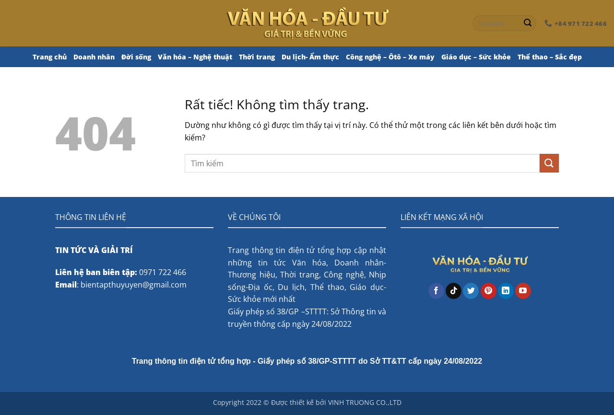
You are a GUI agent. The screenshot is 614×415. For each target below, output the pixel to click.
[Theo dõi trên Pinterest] (488, 291)
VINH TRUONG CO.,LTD (364, 402)
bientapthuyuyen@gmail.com (134, 284)
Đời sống (136, 56)
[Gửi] (528, 23)
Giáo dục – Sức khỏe (476, 56)
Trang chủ (50, 56)
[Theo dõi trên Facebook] (436, 291)
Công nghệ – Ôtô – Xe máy (390, 56)
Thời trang (257, 56)
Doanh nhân (94, 56)
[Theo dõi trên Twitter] (471, 291)
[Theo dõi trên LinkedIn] (506, 291)
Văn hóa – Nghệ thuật (195, 56)
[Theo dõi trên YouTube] (523, 291)
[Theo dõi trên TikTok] (453, 291)
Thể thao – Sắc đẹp (550, 56)
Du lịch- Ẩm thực (310, 56)
